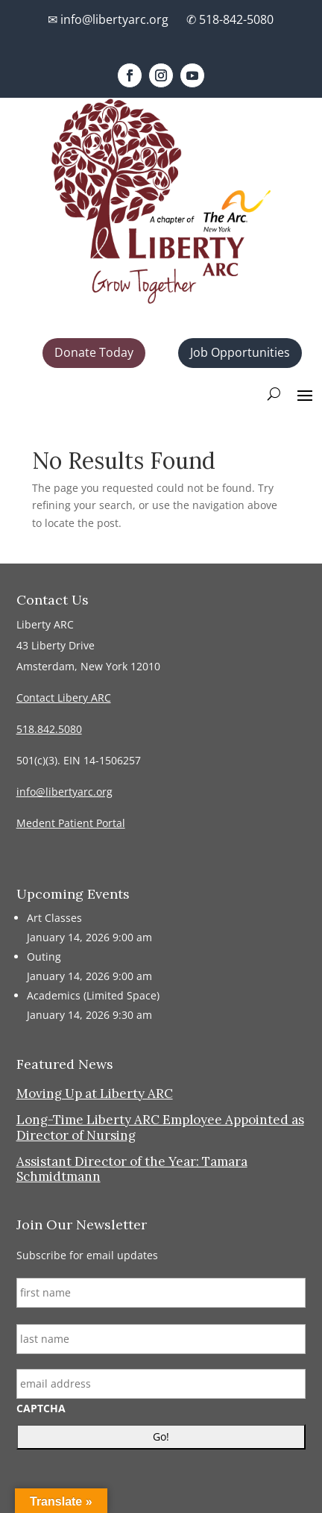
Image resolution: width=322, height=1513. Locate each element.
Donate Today (93, 352)
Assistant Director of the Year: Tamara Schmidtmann (131, 1169)
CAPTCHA (41, 1408)
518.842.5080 (49, 729)
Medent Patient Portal (70, 823)
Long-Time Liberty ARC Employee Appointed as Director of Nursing (160, 1127)
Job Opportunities (240, 352)
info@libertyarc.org (64, 791)
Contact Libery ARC (63, 697)
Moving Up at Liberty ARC (94, 1093)
